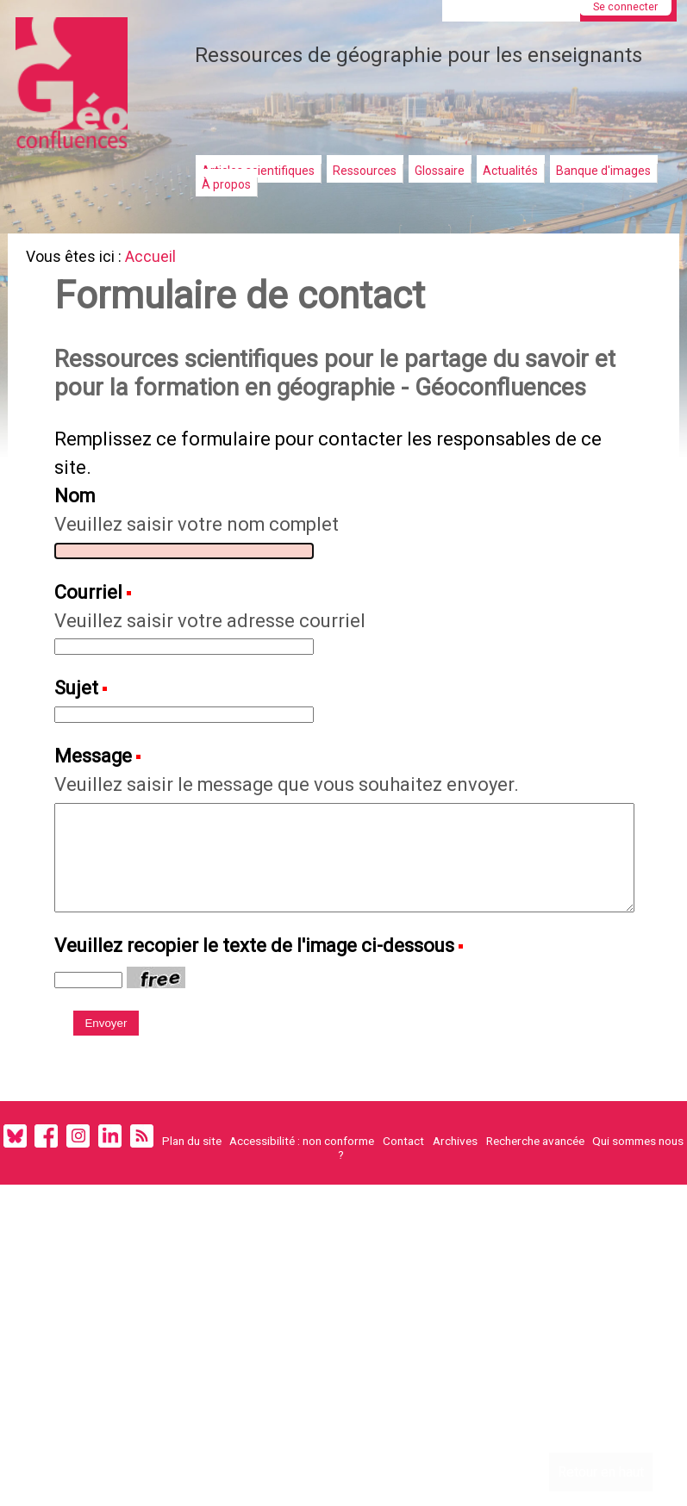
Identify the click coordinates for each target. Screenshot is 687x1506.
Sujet (80, 740)
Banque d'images (603, 170)
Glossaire (440, 170)
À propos (226, 184)
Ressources (365, 170)
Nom (79, 538)
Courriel (93, 639)
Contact (403, 1210)
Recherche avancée (535, 1210)
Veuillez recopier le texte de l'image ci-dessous (267, 1008)
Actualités (510, 170)
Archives (455, 1210)
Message (97, 810)
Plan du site (192, 1210)
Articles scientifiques (258, 170)
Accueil (157, 258)
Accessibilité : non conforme (301, 1210)
